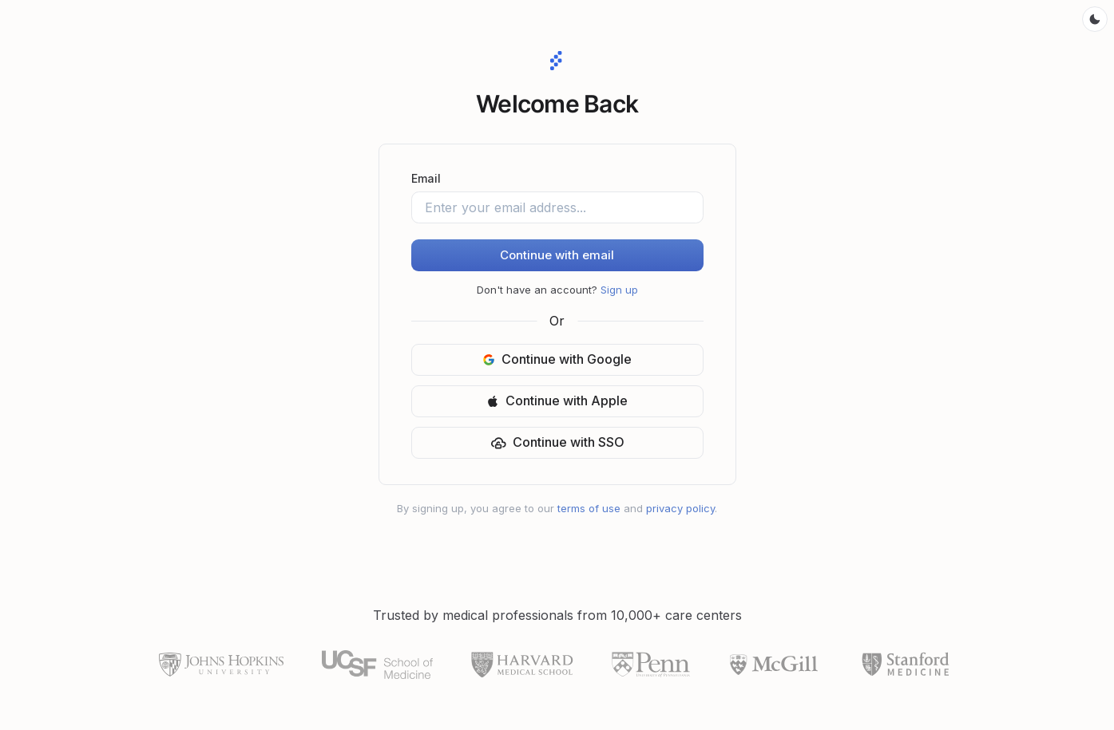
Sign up (619, 289)
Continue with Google (557, 359)
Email (426, 178)
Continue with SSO (557, 442)
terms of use (588, 508)
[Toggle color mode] (1095, 19)
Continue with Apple (557, 400)
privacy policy (680, 508)
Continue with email (557, 254)
